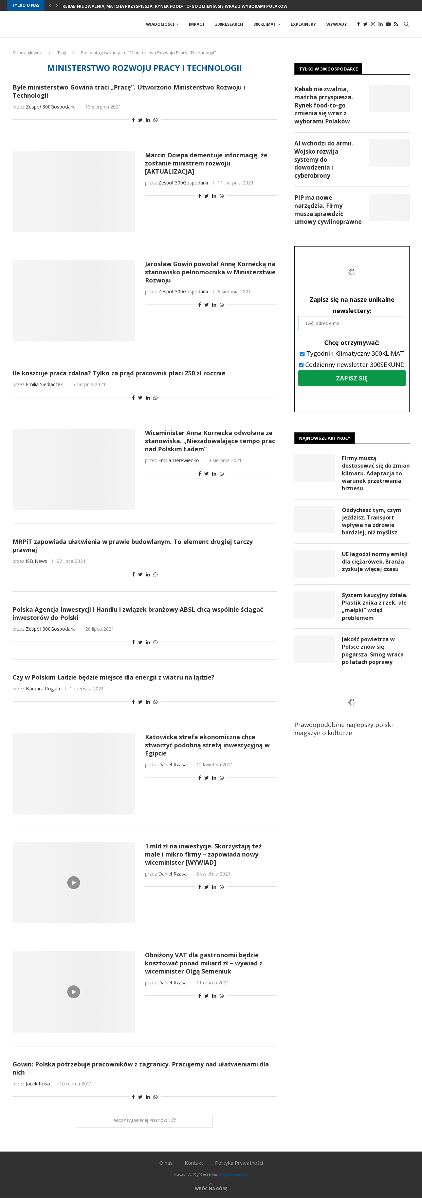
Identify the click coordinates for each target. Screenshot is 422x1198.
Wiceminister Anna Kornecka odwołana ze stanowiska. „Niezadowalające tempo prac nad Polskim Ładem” (210, 441)
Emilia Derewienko (178, 460)
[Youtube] (388, 24)
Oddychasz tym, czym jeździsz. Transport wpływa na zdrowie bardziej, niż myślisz (371, 522)
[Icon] (74, 883)
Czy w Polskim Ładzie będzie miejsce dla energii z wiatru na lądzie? (114, 677)
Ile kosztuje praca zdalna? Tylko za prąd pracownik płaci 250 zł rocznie (119, 373)
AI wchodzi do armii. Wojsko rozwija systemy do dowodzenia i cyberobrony (323, 160)
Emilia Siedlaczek (44, 384)
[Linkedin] (381, 24)
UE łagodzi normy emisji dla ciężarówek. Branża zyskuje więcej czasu (375, 562)
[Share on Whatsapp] (155, 120)
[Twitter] (365, 24)
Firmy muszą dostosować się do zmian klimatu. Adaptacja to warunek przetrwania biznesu (376, 474)
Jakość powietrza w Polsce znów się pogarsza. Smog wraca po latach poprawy (373, 651)
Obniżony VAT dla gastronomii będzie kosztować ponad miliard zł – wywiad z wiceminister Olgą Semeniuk (203, 963)
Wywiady (336, 24)
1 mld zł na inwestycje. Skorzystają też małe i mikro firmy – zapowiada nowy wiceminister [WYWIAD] (203, 854)
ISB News (36, 561)
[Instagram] (373, 24)
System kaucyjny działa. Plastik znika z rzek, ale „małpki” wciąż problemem (374, 607)
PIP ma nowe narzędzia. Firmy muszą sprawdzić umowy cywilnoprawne (328, 210)
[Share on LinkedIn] (148, 120)
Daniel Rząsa (172, 765)
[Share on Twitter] (140, 120)
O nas (166, 1163)
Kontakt (194, 1163)
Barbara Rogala (43, 689)
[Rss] (396, 24)
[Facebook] (358, 24)
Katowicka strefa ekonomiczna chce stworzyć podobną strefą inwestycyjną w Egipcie (207, 745)
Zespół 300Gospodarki (51, 107)
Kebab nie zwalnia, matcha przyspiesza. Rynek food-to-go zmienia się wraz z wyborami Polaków (175, 6)
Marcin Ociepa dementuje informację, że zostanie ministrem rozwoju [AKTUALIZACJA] (206, 163)
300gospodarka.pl (233, 1174)
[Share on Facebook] (133, 120)
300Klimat (264, 24)
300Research (229, 24)
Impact (197, 24)
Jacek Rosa (38, 1084)
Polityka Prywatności (239, 1163)
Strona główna (27, 53)
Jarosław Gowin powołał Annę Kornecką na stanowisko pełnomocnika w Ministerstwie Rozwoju (210, 272)
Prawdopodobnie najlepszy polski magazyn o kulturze (348, 712)
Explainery (303, 24)
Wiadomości (160, 24)
